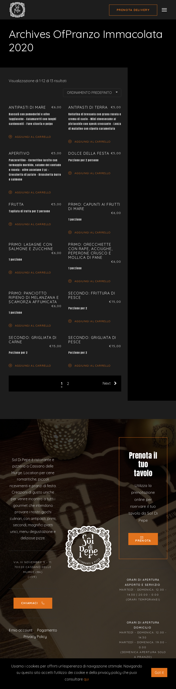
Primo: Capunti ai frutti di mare (94, 206)
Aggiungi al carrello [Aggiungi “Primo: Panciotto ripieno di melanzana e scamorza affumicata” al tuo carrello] (30, 325)
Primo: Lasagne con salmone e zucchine (31, 246)
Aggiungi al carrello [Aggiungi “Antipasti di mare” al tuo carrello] (30, 136)
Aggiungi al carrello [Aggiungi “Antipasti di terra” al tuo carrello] (89, 141)
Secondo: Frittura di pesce (91, 295)
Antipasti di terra (87, 107)
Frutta (16, 204)
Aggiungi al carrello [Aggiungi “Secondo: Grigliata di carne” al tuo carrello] (30, 365)
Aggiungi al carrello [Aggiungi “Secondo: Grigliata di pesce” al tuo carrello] (89, 365)
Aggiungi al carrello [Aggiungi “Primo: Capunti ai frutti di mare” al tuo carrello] (89, 232)
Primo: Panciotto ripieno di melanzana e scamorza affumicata (34, 297)
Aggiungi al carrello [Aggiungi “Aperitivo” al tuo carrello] (30, 192)
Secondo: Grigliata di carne (33, 339)
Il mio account (21, 630)
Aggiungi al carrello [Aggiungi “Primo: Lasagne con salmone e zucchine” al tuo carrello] (30, 272)
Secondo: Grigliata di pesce (92, 339)
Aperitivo (19, 153)
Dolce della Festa (88, 153)
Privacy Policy (35, 636)
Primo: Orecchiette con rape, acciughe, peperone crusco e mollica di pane (90, 251)
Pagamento (47, 630)
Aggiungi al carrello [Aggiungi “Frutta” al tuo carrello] (30, 224)
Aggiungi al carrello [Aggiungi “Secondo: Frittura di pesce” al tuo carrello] (89, 321)
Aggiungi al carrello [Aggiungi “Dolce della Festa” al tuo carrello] (89, 173)
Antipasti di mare (27, 107)
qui (86, 679)
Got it (159, 672)
